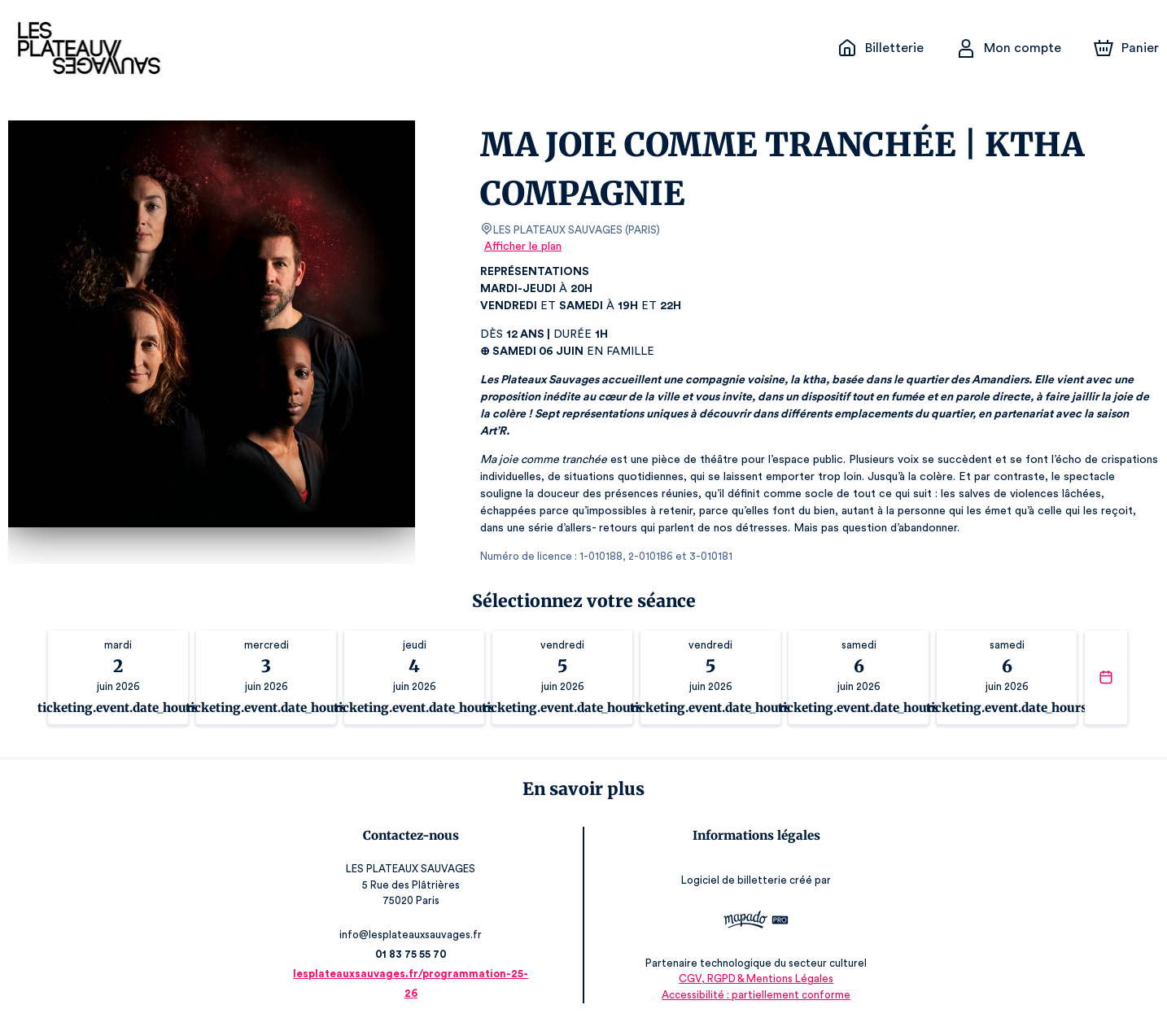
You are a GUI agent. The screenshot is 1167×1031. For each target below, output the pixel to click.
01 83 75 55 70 (411, 954)
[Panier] (1126, 48)
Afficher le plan (523, 246)
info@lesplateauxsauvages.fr (410, 934)
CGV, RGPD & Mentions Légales (756, 978)
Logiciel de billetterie (734, 880)
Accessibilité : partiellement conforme (756, 994)
